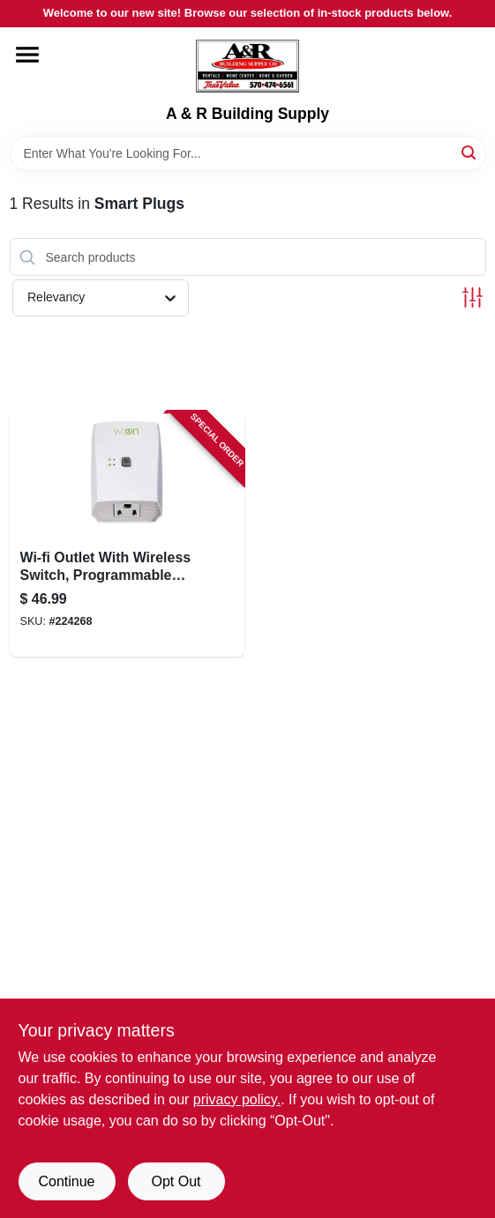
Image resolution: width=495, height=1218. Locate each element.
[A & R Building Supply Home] (247, 66)
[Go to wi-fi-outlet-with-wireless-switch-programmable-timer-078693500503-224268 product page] (127, 534)
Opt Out (175, 1181)
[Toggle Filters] (472, 297)
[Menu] (27, 54)
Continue (66, 1181)
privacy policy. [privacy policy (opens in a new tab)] (237, 1099)
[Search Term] (248, 153)
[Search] (470, 152)
